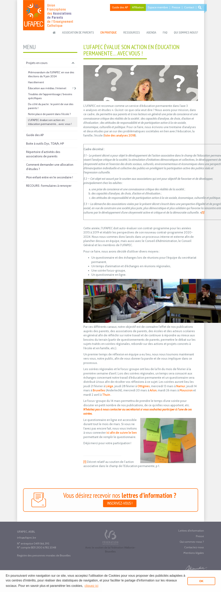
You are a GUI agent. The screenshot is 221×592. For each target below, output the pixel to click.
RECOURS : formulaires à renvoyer (48, 186)
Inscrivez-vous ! (119, 503)
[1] (84, 462)
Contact (189, 7)
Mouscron (186, 390)
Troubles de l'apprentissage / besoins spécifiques (50, 96)
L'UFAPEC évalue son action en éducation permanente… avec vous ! (50, 122)
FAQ (165, 32)
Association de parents (78, 32)
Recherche (200, 7)
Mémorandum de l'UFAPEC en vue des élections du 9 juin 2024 (51, 74)
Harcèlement (36, 82)
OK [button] (201, 581)
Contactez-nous (194, 547)
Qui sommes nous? (186, 32)
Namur (180, 386)
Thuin (106, 395)
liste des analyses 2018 (119, 135)
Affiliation (138, 7)
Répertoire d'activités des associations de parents (43, 154)
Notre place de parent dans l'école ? (49, 114)
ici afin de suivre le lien (121, 432)
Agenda (151, 32)
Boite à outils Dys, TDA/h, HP (45, 143)
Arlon (153, 390)
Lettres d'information (191, 530)
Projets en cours (50, 63)
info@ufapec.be (26, 537)
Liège (109, 386)
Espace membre (158, 7)
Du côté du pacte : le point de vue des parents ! (50, 106)
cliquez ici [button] (91, 585)
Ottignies (143, 386)
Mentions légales (193, 553)
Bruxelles (99, 390)
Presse (176, 7)
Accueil (54, 32)
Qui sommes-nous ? (192, 542)
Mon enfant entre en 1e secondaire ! (49, 177)
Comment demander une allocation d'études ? (49, 167)
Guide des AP (120, 7)
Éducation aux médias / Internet (52, 88)
